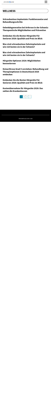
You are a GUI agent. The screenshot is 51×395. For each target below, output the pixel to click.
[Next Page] (29, 369)
